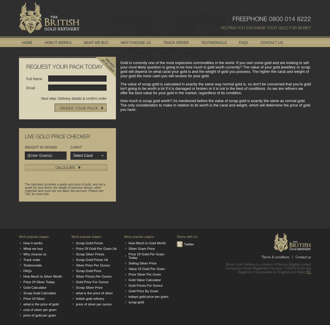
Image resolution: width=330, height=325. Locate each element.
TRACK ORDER (176, 43)
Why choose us (34, 254)
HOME (27, 43)
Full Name (34, 79)
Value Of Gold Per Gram (146, 269)
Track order (31, 260)
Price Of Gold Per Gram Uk (96, 248)
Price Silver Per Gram (144, 274)
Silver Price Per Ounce (93, 265)
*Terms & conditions (275, 257)
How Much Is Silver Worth (42, 276)
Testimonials (32, 265)
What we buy (33, 248)
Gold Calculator (34, 287)
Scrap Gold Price (88, 271)
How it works (32, 243)
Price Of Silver (34, 298)
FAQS (243, 43)
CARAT (76, 147)
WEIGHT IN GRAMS (41, 147)
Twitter (189, 244)
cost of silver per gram (39, 310)
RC (308, 272)
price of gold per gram (39, 315)
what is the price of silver (94, 293)
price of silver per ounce (94, 304)
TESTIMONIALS (214, 43)
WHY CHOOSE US (136, 43)
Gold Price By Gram (143, 291)
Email (30, 88)
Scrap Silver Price (89, 287)
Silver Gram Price (141, 248)
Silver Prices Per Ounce (94, 276)
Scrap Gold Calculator (39, 293)
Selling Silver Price (142, 263)
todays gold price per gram (148, 296)
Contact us (303, 257)
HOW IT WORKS (58, 43)
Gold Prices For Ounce (145, 285)
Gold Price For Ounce (92, 282)
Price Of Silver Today (39, 282)
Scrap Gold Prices (89, 243)
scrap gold (136, 302)
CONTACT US (271, 43)
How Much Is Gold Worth (147, 243)
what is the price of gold (41, 304)
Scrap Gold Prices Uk (92, 260)
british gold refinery (90, 298)
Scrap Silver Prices (90, 254)
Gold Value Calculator (144, 280)
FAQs (27, 271)
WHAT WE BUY (96, 43)
